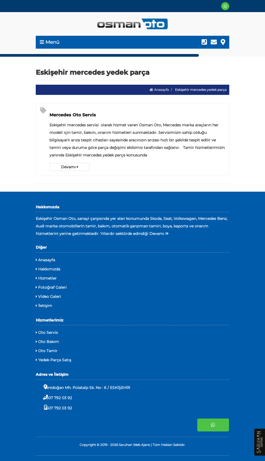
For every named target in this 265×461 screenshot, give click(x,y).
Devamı (69, 167)
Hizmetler (46, 278)
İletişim (44, 305)
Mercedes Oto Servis (72, 114)
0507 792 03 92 (54, 397)
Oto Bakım (47, 341)
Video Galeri (48, 296)
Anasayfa (159, 90)
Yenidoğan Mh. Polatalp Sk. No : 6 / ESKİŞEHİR (83, 387)
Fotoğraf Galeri (51, 287)
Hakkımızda (48, 269)
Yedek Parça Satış (53, 360)
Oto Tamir (47, 350)
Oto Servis (47, 332)
